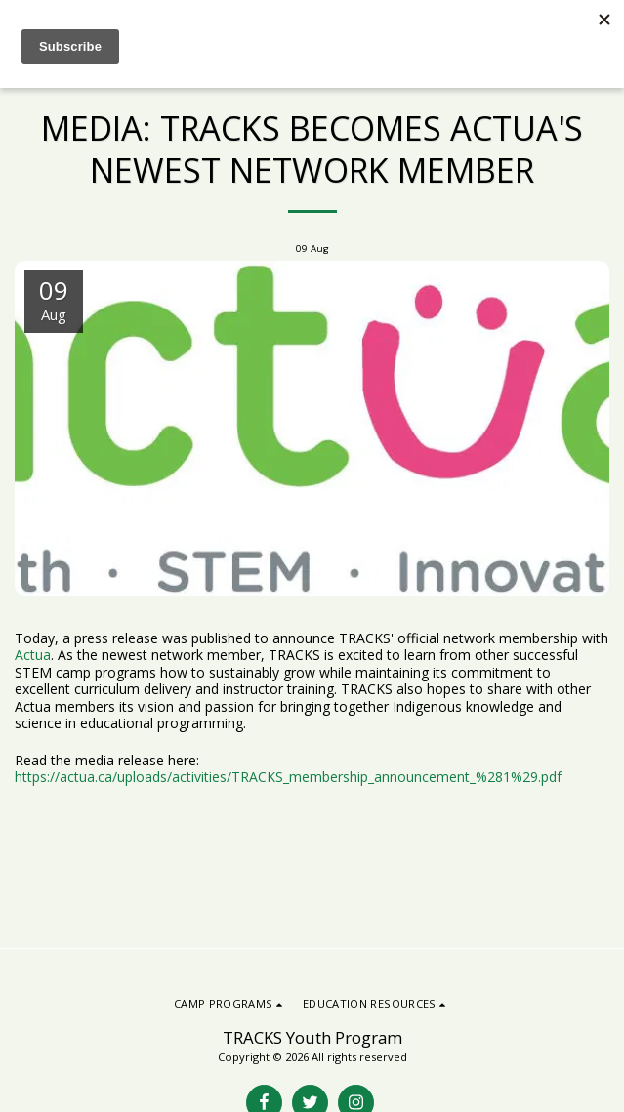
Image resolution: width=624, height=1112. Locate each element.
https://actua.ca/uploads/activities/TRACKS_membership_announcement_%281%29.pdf (288, 776)
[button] (230, 1003)
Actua (33, 654)
